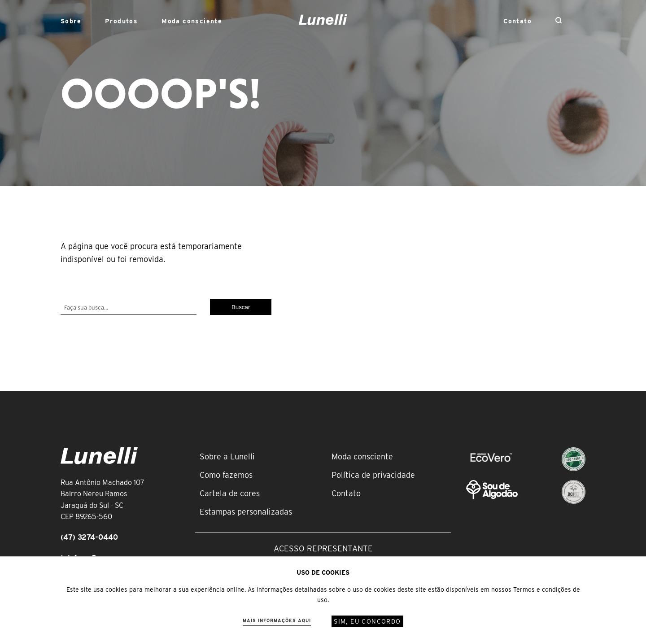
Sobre (71, 21)
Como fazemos (226, 475)
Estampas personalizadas (246, 511)
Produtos (121, 21)
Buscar (240, 307)
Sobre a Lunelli (227, 456)
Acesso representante (323, 548)
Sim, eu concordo (367, 621)
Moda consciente (192, 21)
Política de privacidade (373, 475)
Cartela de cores (230, 493)
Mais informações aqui (277, 620)
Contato (517, 21)
